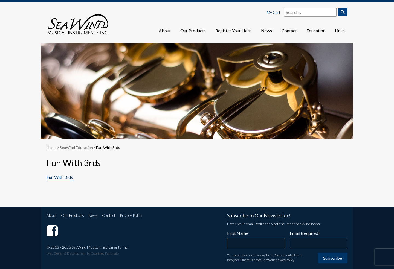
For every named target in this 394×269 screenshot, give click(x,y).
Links (340, 30)
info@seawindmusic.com (244, 260)
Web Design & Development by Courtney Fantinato (83, 253)
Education (315, 30)
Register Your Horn (233, 30)
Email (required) (305, 233)
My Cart (273, 12)
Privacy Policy (131, 215)
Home (52, 147)
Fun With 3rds (60, 177)
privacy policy (285, 260)
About (165, 30)
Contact (289, 30)
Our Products (193, 30)
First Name (237, 233)
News (266, 30)
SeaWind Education (76, 147)
